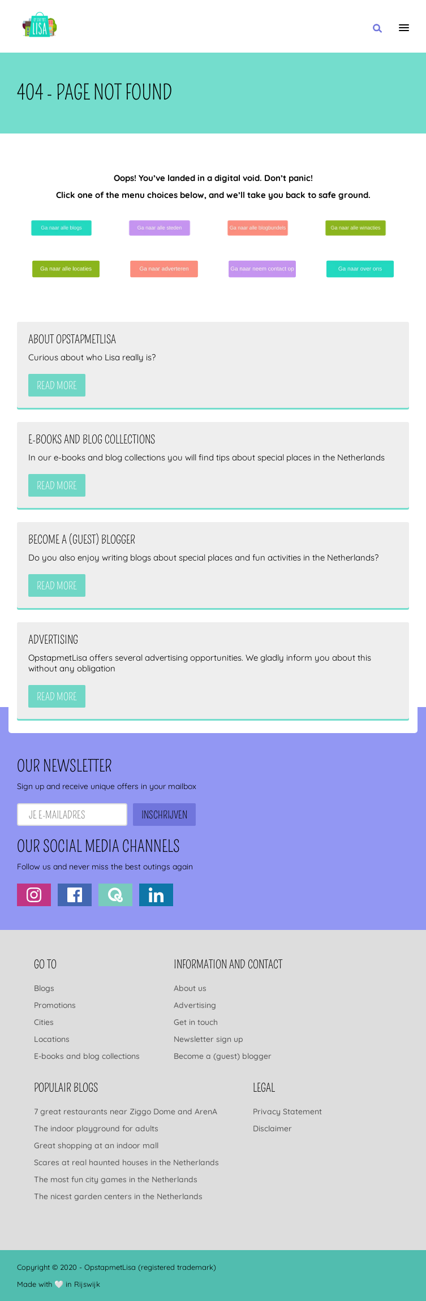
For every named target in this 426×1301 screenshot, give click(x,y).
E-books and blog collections (87, 1056)
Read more (57, 386)
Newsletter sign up (208, 1039)
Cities (44, 1022)
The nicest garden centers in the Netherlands (118, 1196)
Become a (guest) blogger (223, 1056)
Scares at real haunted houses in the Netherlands (126, 1162)
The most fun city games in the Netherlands (115, 1179)
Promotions (55, 1005)
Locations (52, 1039)
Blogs (44, 988)
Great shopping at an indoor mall (96, 1145)
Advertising (195, 1005)
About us (190, 988)
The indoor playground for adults (96, 1128)
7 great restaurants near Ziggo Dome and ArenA (125, 1111)
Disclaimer (272, 1128)
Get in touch (196, 1022)
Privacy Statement (287, 1111)
